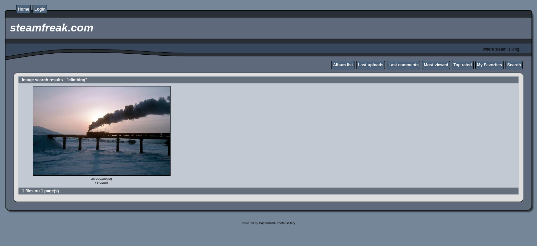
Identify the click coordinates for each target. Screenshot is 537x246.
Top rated (462, 65)
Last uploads (370, 65)
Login (40, 9)
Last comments (403, 65)
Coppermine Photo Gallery (277, 223)
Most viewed (436, 65)
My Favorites (489, 65)
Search (514, 65)
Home (23, 9)
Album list (343, 65)
